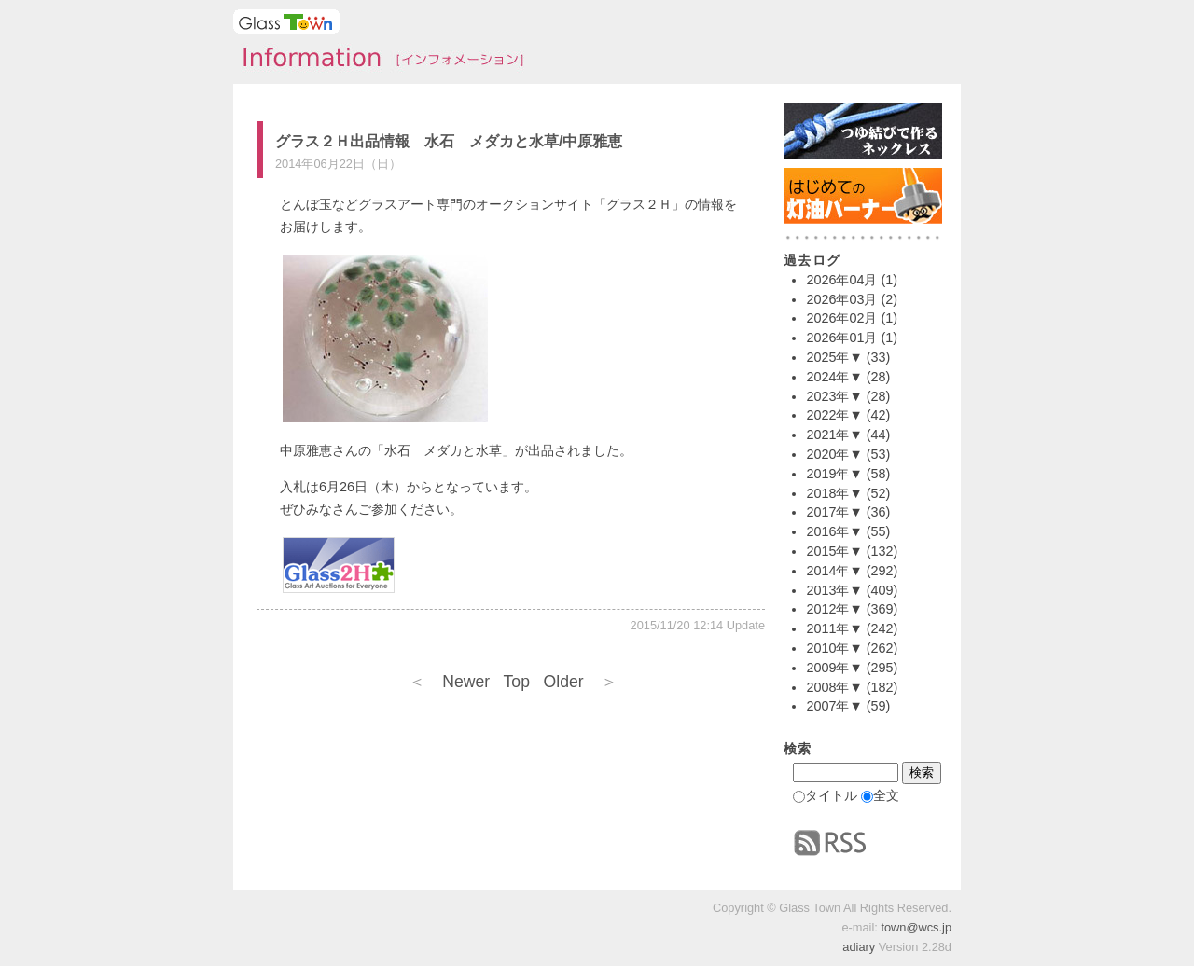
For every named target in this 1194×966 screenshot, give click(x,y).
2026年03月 (841, 299)
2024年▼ (834, 376)
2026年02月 (841, 317)
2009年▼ (834, 667)
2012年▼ (834, 608)
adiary (858, 947)
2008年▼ (834, 687)
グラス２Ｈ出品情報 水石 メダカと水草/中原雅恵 (448, 141)
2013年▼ (834, 590)
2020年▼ (834, 454)
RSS (830, 843)
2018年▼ (834, 493)
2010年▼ (834, 648)
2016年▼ (834, 531)
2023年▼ (834, 396)
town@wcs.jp (916, 927)
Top (517, 681)
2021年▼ (834, 434)
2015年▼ (834, 551)
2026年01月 (841, 337)
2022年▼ (834, 414)
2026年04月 (841, 279)
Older (581, 681)
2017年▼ (834, 511)
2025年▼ (834, 357)
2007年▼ (834, 705)
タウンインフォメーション (377, 59)
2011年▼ (834, 628)
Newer (449, 681)
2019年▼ (834, 473)
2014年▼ (834, 570)
